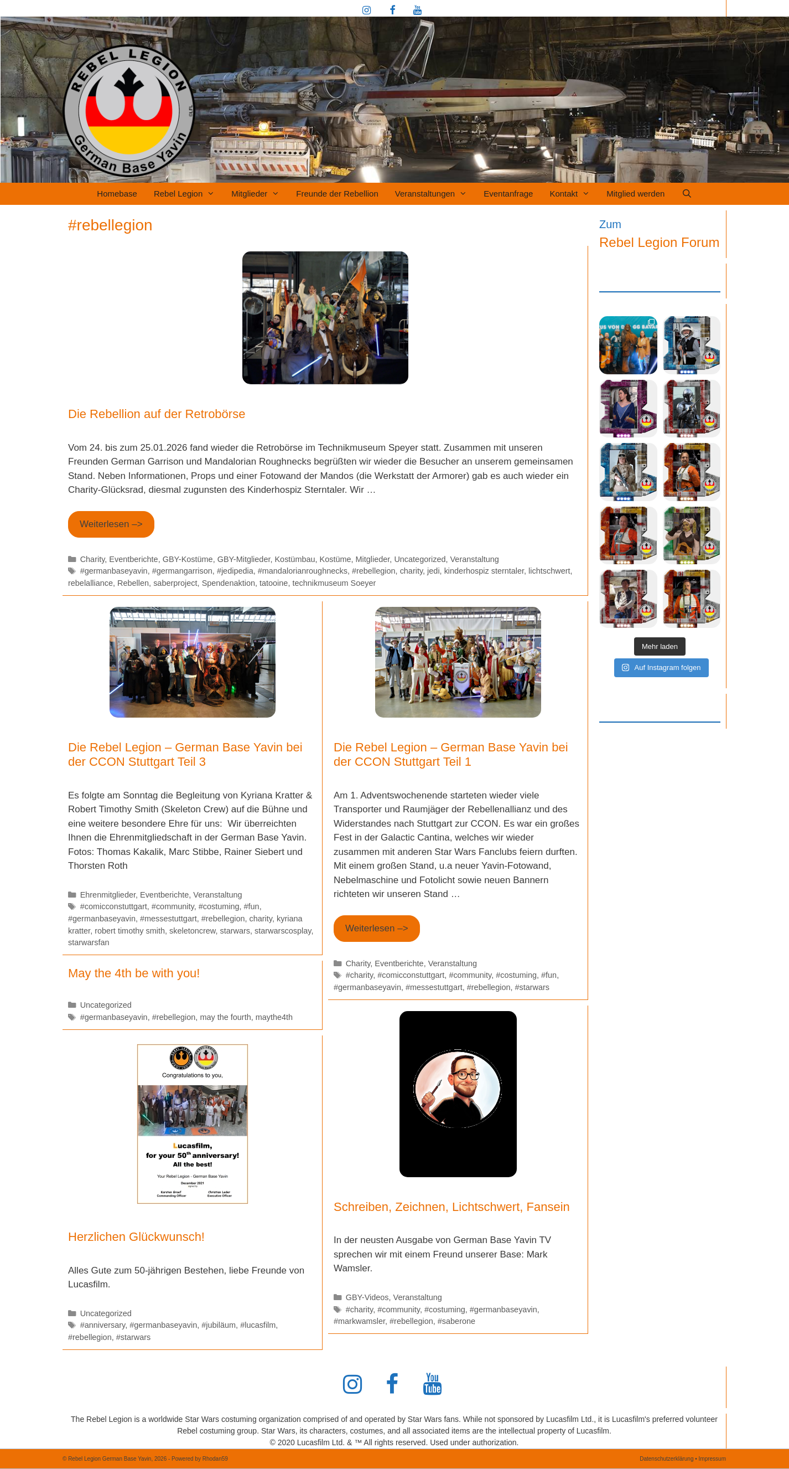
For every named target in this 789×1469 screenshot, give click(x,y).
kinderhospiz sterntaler (484, 570)
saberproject (175, 583)
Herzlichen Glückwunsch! (136, 1237)
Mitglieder (259, 194)
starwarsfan (89, 942)
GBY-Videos (367, 1297)
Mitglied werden (635, 193)
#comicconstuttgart (113, 906)
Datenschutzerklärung (666, 1459)
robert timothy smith (130, 930)
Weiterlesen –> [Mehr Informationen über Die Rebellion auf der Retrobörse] (111, 524)
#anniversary (103, 1325)
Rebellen (133, 583)
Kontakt (573, 194)
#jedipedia (235, 570)
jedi (433, 570)
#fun (251, 906)
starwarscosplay (283, 930)
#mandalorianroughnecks (302, 570)
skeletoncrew (192, 930)
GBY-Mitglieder (244, 559)
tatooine (273, 583)
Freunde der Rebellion (337, 193)
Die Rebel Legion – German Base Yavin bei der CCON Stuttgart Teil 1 (451, 754)
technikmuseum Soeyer (334, 583)
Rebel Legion (188, 194)
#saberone (456, 1321)
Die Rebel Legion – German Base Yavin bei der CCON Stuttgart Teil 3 (185, 754)
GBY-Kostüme (188, 559)
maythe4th (274, 1017)
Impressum (712, 1459)
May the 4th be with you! (134, 973)
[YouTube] (417, 11)
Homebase (117, 193)
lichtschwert (549, 570)
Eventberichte (133, 559)
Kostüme (335, 559)
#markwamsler (359, 1321)
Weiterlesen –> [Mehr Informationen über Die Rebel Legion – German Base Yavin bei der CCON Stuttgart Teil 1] (376, 928)
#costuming (219, 906)
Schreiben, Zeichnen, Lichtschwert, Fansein (452, 1207)
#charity (359, 975)
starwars (235, 930)
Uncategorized (419, 559)
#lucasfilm (258, 1325)
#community (173, 906)
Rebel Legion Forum (659, 242)
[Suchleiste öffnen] (686, 194)
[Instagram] (366, 11)
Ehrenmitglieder (108, 894)
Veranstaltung (474, 559)
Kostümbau (294, 559)
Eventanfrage (508, 193)
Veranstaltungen (435, 194)
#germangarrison (182, 570)
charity (411, 570)
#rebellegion (374, 570)
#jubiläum (218, 1325)
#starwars (532, 987)
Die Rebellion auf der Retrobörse (156, 414)
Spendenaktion (228, 583)
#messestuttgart (168, 918)
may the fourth (225, 1017)
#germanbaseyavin (114, 570)
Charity (92, 559)
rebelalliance (90, 583)
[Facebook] (392, 11)
